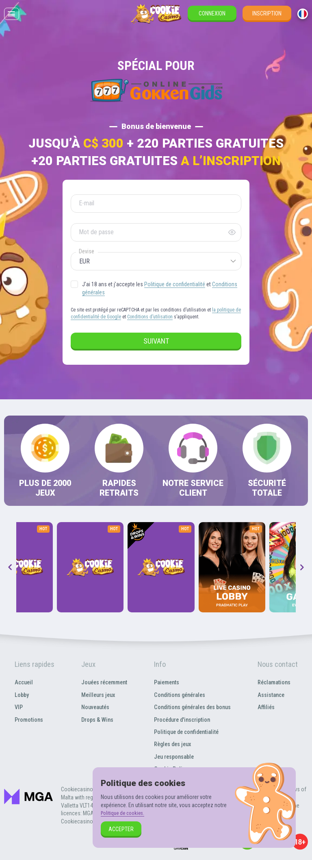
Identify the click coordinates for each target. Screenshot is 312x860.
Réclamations (277, 682)
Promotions (28, 719)
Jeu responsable (172, 756)
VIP (17, 707)
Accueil (22, 682)
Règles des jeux (171, 744)
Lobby (20, 695)
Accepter (121, 829)
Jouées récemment (101, 682)
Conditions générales (178, 695)
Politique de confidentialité (174, 284)
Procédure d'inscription (181, 719)
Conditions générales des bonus (193, 707)
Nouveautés (91, 707)
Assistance (274, 695)
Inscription (267, 19)
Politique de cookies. (125, 813)
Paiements (164, 682)
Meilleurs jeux (94, 695)
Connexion (212, 19)
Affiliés (268, 707)
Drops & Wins (93, 719)
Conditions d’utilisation (150, 317)
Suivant (156, 341)
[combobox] (302, 20)
